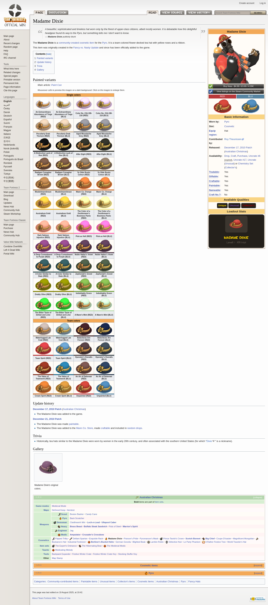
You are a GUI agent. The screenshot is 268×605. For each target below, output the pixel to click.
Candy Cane (91, 514)
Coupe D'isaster (223, 538)
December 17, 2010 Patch (238, 147)
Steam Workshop (12, 214)
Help (6, 50)
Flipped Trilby (61, 538)
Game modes (42, 506)
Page (39, 12)
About (6, 39)
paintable (74, 424)
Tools (46, 554)
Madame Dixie (115, 538)
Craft (233, 156)
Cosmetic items (149, 565)
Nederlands (9, 145)
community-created (69, 42)
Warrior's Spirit (130, 526)
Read (153, 12)
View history (199, 12)
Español (8, 119)
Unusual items (107, 581)
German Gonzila (123, 542)
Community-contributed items (62, 581)
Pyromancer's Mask (149, 538)
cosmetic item (86, 42)
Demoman (62, 522)
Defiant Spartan (80, 538)
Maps (46, 510)
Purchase (242, 156)
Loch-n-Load (93, 522)
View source (172, 12)
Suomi (7, 123)
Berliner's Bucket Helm (102, 542)
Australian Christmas (236, 151)
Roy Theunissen (232, 139)
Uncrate (252, 159)
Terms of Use (64, 598)
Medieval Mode (59, 506)
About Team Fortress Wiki (44, 598)
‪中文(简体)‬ (9, 177)
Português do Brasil (13, 159)
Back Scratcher (77, 518)
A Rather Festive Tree (215, 542)
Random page (10, 47)
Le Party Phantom (192, 542)
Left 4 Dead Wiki (12, 250)
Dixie (209, 441)
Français (8, 126)
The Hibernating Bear (92, 546)
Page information (12, 87)
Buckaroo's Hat (59, 542)
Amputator (75, 535)
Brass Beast (76, 526)
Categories (40, 581)
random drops (134, 428)
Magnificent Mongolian (243, 538)
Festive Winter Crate (81, 554)
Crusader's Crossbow (93, 535)
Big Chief (210, 538)
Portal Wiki (9, 253)
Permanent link (11, 83)
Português (9, 156)
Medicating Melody (64, 550)
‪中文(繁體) (9, 181)
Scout (64, 514)
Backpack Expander (61, 554)
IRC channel (10, 58)
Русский (8, 166)
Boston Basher (77, 514)
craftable (105, 428)
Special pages (10, 76)
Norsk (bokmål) (11, 148)
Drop (226, 156)
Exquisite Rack (96, 538)
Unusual (229, 163)
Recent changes (12, 43)
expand (257, 565)
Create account (246, 3)
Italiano (7, 134)
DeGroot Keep (58, 510)
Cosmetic (229, 126)
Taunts (45, 550)
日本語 (7, 137)
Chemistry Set (245, 163)
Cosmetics (43, 540)
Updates (8, 203)
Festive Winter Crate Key (104, 554)
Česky (7, 108)
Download (8, 195)
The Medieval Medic (116, 546)
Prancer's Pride (131, 538)
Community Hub (12, 210)
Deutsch (8, 115)
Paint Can (56, 85)
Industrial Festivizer (77, 542)
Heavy (64, 526)
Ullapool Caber (109, 522)
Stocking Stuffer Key (127, 554)
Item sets (44, 546)
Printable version (12, 79)
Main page (9, 36)
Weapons (44, 524)
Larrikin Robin (157, 542)
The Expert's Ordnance (66, 546)
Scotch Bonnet (193, 538)
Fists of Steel (115, 526)
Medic (64, 535)
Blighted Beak (139, 542)
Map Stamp (57, 558)
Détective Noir (175, 542)
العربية (7, 105)
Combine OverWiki (13, 246)
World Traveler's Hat (236, 542)
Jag (71, 530)
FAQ (6, 54)
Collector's (230, 167)
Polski (6, 152)
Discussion (57, 12)
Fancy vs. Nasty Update (86, 47)
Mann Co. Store (84, 428)
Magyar (7, 130)
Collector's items (126, 581)
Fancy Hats (194, 581)
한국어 (7, 141)
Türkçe (7, 174)
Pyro (226, 121)
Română (8, 163)
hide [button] (49, 54)
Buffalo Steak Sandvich (95, 526)
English (8, 101)
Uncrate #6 (254, 156)
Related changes (12, 72)
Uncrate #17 (240, 159)
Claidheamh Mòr (77, 522)
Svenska (8, 170)
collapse (257, 497)
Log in (263, 3)
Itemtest (70, 510)
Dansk (7, 112)
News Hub (9, 206)
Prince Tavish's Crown (173, 538)
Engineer (62, 530)
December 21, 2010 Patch (47, 419)
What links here (11, 68)
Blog (6, 199)
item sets (159, 502)
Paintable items (89, 581)
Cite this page (10, 90)
